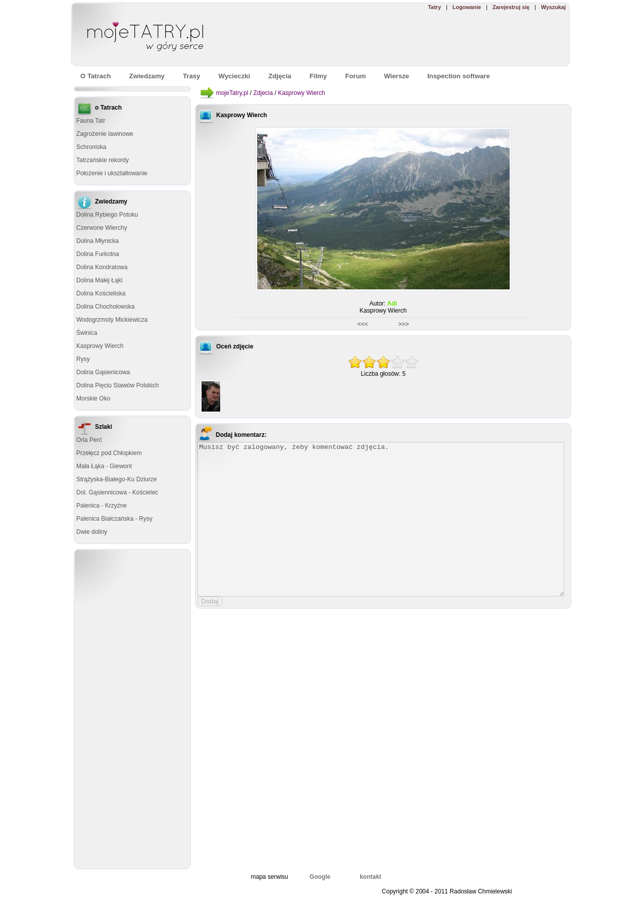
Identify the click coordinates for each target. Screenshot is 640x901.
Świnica (86, 332)
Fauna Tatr (90, 120)
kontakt (370, 876)
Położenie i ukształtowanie (111, 173)
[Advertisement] (422, 38)
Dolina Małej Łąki (99, 280)
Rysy (83, 359)
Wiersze (396, 76)
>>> (403, 324)
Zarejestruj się (511, 7)
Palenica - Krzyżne (101, 505)
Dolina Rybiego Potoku (107, 214)
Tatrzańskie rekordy (102, 160)
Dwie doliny (91, 531)
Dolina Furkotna (97, 254)
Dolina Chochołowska (105, 306)
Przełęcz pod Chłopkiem (108, 453)
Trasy (191, 76)
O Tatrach (95, 76)
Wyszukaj (553, 7)
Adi (392, 303)
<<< (363, 324)
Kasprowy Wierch (99, 345)
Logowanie (467, 7)
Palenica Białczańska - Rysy (114, 518)
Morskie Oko (93, 398)
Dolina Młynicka (97, 240)
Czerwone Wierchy (101, 227)
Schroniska (91, 147)
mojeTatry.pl (232, 92)
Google (320, 876)
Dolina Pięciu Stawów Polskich (117, 385)
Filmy (318, 76)
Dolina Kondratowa (101, 267)
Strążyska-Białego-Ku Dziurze (116, 479)
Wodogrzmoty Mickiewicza (111, 319)
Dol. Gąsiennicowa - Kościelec (117, 492)
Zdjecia (263, 92)
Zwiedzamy (147, 76)
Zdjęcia (279, 76)
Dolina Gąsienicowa (103, 372)
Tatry (434, 7)
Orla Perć (89, 439)
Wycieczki (234, 76)
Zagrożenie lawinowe (104, 133)
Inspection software (458, 76)
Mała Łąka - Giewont (104, 466)
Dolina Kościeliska (100, 293)
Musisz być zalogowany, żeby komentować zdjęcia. (381, 519)
